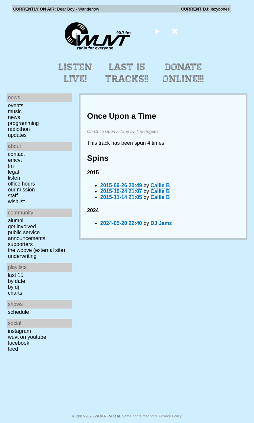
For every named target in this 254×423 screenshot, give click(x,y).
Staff (13, 195)
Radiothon (19, 129)
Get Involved (22, 226)
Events (15, 105)
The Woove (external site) (36, 250)
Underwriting (22, 256)
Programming (23, 123)
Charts (15, 293)
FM (11, 166)
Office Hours (21, 184)
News (14, 117)
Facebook (18, 343)
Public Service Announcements (26, 235)
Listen (14, 178)
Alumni (15, 220)
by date (16, 281)
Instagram (19, 331)
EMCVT (15, 160)
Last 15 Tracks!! (127, 73)
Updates (17, 135)
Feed (13, 349)
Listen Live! (75, 73)
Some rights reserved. (140, 416)
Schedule (18, 312)
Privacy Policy (170, 416)
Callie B (160, 185)
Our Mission (21, 189)
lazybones (220, 9)
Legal (13, 172)
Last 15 (15, 275)
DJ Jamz (161, 223)
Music (15, 111)
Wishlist (16, 201)
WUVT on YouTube (27, 337)
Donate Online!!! (183, 73)
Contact (16, 154)
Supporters (20, 244)
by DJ (13, 287)
